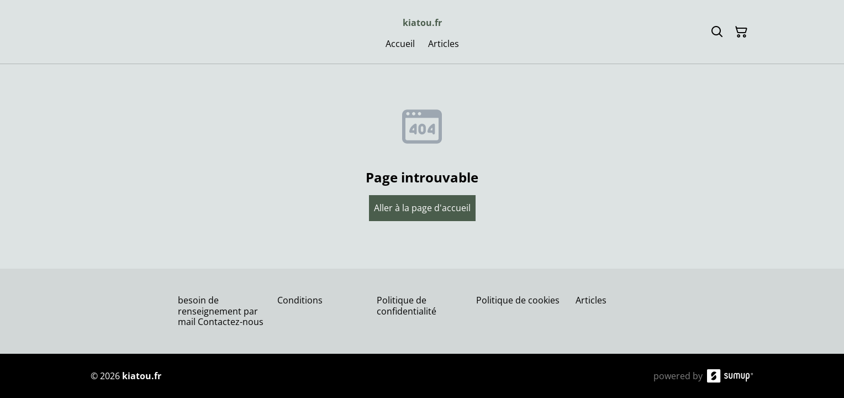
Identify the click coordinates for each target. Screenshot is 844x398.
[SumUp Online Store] (730, 376)
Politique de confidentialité (406, 305)
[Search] (717, 32)
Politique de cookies (518, 300)
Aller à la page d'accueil (422, 208)
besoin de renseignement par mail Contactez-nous (220, 310)
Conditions (300, 300)
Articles (591, 300)
